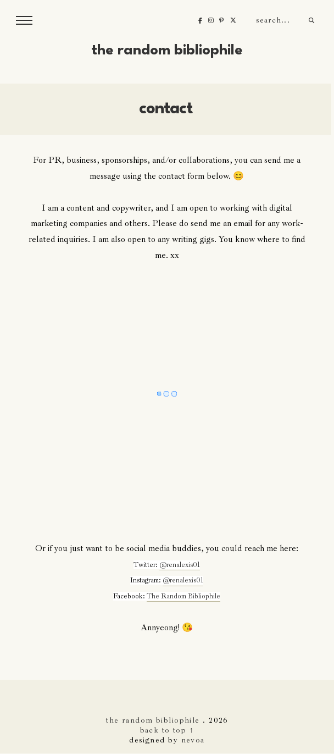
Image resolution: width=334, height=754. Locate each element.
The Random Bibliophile (167, 50)
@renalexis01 (179, 564)
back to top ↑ (167, 730)
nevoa (193, 740)
